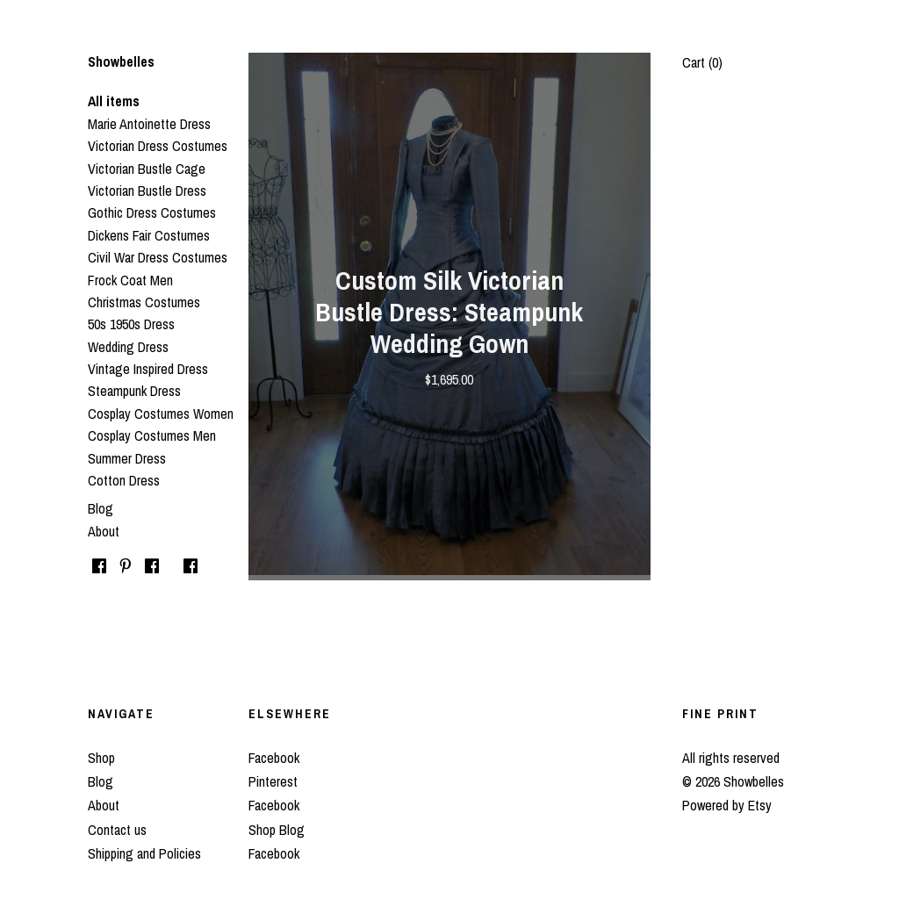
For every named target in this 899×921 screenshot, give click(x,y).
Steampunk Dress (134, 390)
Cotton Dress (124, 480)
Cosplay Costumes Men (152, 435)
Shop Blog (276, 829)
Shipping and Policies (144, 853)
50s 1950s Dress (131, 324)
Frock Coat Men (130, 280)
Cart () (702, 62)
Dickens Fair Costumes (149, 235)
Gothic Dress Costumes (152, 212)
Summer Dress (127, 458)
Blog (100, 508)
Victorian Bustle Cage (146, 168)
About (103, 531)
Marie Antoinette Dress (149, 123)
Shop (101, 757)
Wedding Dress (128, 346)
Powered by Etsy (727, 805)
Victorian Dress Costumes (157, 145)
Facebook (273, 757)
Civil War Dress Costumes (157, 257)
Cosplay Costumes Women (161, 413)
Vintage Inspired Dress (148, 368)
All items (114, 101)
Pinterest (273, 781)
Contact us (117, 829)
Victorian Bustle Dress (147, 190)
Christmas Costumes (144, 302)
